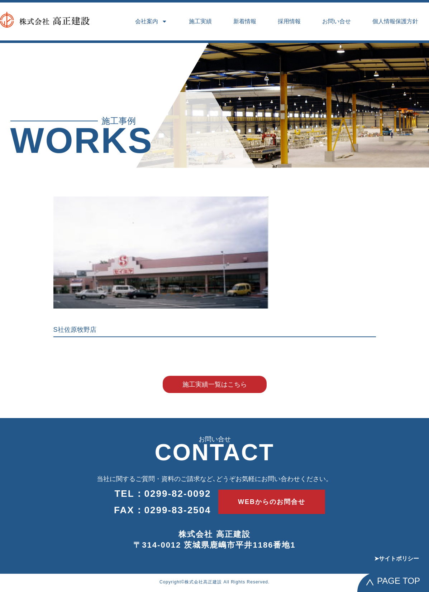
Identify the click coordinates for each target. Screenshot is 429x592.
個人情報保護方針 (395, 21)
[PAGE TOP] (369, 582)
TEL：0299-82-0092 (162, 493)
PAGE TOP (398, 581)
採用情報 (289, 21)
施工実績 (200, 21)
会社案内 (151, 21)
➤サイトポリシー (396, 558)
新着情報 (244, 21)
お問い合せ (336, 21)
